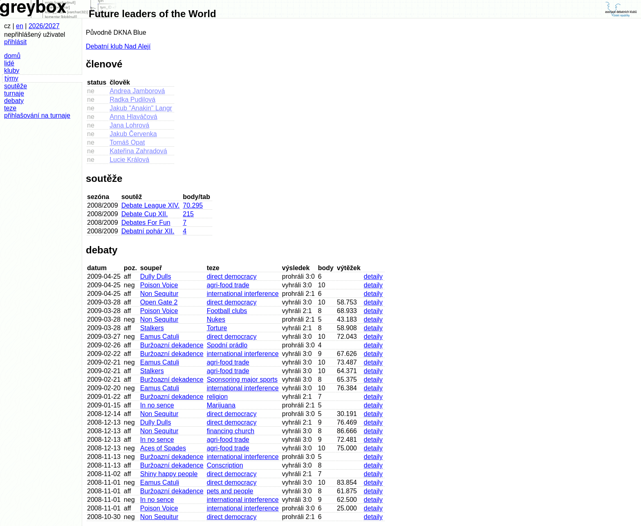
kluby (11, 70)
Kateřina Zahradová (138, 151)
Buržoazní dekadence (172, 345)
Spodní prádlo (227, 345)
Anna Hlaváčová (133, 116)
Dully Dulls (155, 276)
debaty (14, 100)
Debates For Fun (145, 222)
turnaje (14, 93)
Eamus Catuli (159, 336)
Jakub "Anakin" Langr (141, 108)
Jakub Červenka (133, 133)
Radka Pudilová (132, 99)
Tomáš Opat (127, 142)
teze (10, 108)
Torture (217, 328)
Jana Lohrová (129, 125)
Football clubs (227, 310)
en (19, 25)
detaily (373, 276)
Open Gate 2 (159, 302)
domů (12, 55)
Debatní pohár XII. (148, 231)
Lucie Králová (129, 159)
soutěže (15, 86)
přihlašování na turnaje (37, 115)
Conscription (225, 465)
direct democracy (232, 276)
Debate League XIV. (150, 205)
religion (217, 396)
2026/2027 (44, 25)
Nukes (216, 319)
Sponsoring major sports (242, 379)
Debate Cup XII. (144, 213)
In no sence (157, 405)
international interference (243, 293)
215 (188, 213)
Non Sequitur (159, 293)
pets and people (230, 491)
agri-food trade (228, 285)
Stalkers (152, 328)
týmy (11, 78)
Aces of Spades (163, 448)
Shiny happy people (169, 473)
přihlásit (15, 41)
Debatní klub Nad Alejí (118, 46)
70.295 (193, 205)
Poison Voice (159, 285)
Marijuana (221, 405)
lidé (9, 63)
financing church (231, 431)
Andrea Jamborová (137, 90)
